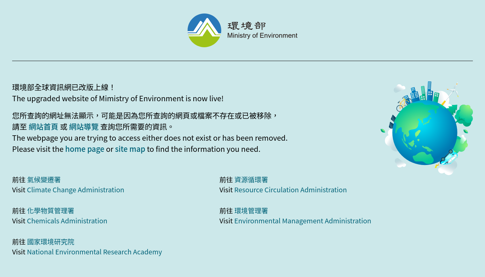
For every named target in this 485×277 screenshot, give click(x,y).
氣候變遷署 (44, 179)
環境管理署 (251, 210)
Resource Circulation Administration (290, 189)
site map (130, 148)
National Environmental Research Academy (94, 251)
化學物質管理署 (50, 210)
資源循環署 (251, 179)
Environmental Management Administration (302, 220)
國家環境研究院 (50, 241)
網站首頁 (43, 126)
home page (84, 148)
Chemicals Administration (67, 220)
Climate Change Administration (75, 189)
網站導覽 (84, 126)
